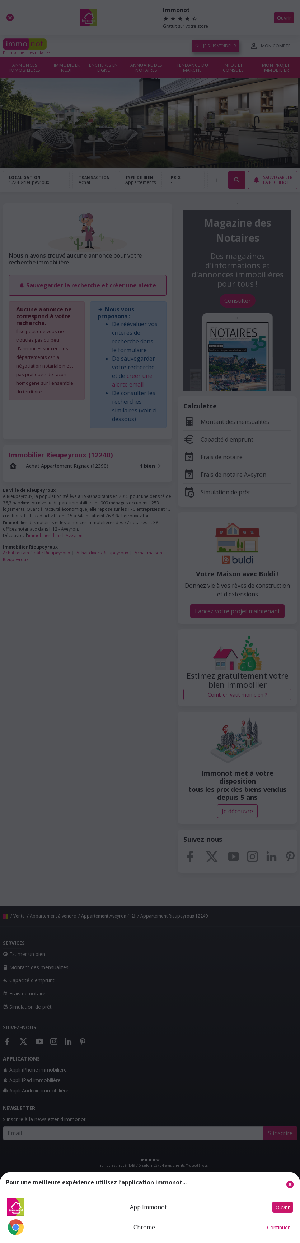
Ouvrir (283, 1207)
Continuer (278, 1227)
